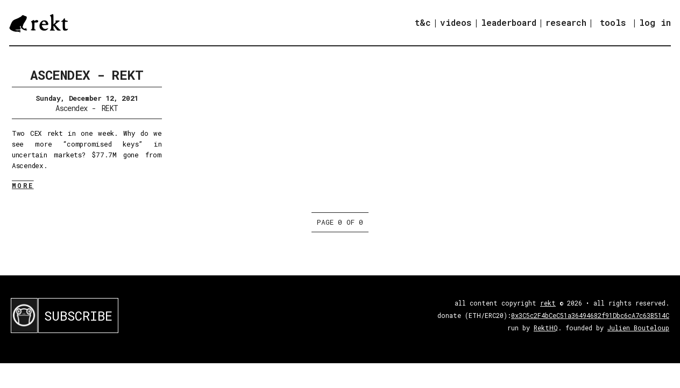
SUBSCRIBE (78, 315)
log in (655, 22)
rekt (548, 303)
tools (613, 22)
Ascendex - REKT (86, 75)
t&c (423, 22)
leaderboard (508, 22)
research (566, 22)
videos (456, 22)
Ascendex (71, 108)
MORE (23, 185)
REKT (110, 108)
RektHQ (546, 327)
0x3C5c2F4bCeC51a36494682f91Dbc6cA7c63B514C (590, 315)
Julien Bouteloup (638, 327)
